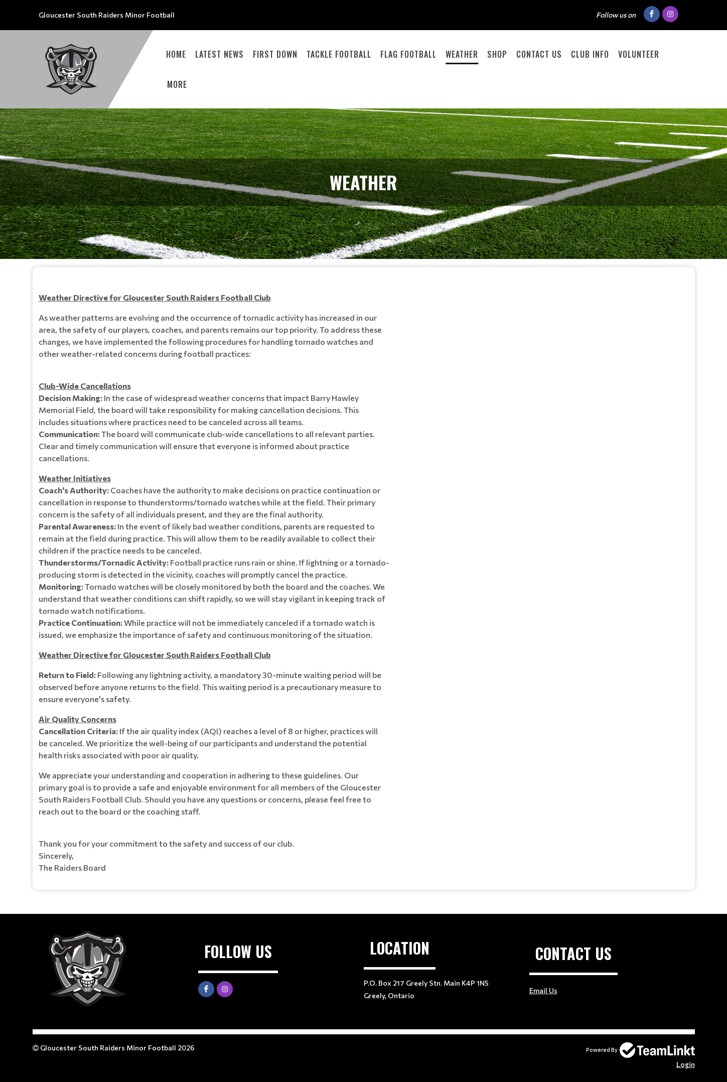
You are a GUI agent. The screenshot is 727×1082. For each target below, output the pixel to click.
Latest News (219, 54)
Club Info (590, 54)
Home (176, 54)
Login (685, 1064)
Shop (497, 54)
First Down (275, 54)
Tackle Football (339, 54)
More (177, 84)
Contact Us (539, 54)
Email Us (543, 990)
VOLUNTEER (638, 54)
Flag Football (408, 54)
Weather (462, 54)
